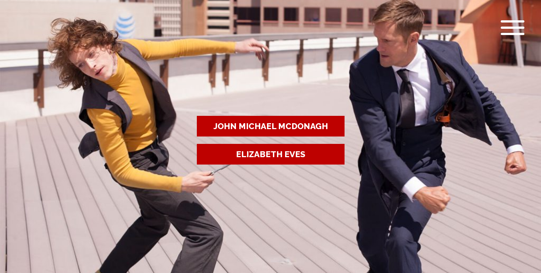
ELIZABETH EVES (270, 154)
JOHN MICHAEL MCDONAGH (270, 126)
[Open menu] (511, 27)
